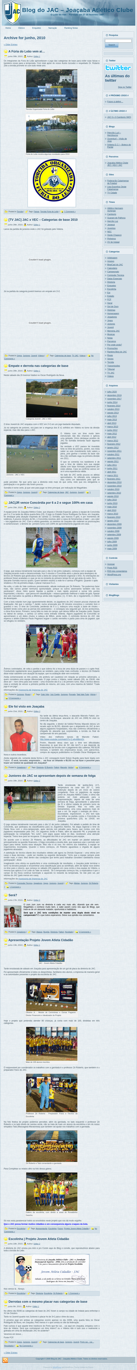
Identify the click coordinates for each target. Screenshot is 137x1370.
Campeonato (113, 271)
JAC (67, 492)
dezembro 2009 (114, 524)
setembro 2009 (114, 534)
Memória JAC (113, 331)
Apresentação (41, 1228)
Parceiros (111, 341)
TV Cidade (112, 193)
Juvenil (34, 356)
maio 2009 (112, 548)
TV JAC (75, 356)
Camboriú (111, 214)
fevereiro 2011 (113, 479)
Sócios (110, 359)
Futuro (60, 1228)
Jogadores (21, 767)
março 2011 (112, 475)
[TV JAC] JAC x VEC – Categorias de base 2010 (43, 220)
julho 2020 (112, 392)
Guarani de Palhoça (116, 218)
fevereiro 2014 (113, 406)
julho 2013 (112, 416)
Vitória (92, 694)
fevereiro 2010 (113, 517)
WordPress (57, 1367)
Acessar (111, 564)
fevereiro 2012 (113, 444)
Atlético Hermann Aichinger (115, 209)
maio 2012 (112, 433)
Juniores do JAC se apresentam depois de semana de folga (52, 775)
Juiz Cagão (55, 694)
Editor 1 (37, 56)
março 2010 (112, 514)
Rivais (27, 694)
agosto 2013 (113, 413)
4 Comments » (85, 767)
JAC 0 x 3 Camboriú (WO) (119, 117)
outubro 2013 (113, 409)
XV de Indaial (113, 242)
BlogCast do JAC (115, 264)
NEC (109, 231)
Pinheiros (111, 239)
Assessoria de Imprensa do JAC (32, 690)
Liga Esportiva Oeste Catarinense (116, 188)
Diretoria (40, 767)
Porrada (72, 694)
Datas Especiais (114, 278)
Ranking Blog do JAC (117, 352)
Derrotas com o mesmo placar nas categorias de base (48, 1301)
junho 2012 (112, 430)
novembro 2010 (114, 486)
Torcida (20, 212)
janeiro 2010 (113, 521)
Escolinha (21, 1228)
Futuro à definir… (115, 101)
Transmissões (113, 366)
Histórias (111, 310)
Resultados (9, 1346)
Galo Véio (45, 694)
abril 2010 (111, 510)
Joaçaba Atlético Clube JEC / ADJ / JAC (117, 164)
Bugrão (46, 932)
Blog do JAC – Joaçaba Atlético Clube (77, 10)
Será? (13, 895)
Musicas (111, 334)
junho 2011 (112, 468)
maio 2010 (112, 507)
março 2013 (112, 426)
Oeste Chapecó (114, 235)
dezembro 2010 (114, 482)
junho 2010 (112, 503)
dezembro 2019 (114, 395)
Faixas (36, 212)
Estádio (110, 296)
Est (108, 292)
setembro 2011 (114, 458)
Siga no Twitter (125, 87)
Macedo (63, 767)
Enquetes (111, 285)
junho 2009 (112, 545)
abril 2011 (111, 472)
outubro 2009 (113, 531)
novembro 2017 (114, 399)
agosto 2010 (113, 496)
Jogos (19, 356)
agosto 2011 (113, 461)
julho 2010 (112, 500)
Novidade (69, 932)
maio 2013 (112, 419)
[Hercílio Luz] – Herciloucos (114, 134)
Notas (110, 338)
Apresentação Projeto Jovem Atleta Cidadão (40, 940)
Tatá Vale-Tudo (83, 694)
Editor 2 (37, 507)
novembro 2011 (114, 451)
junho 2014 (112, 402)
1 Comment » (70, 212)
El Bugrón (49, 767)
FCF (109, 299)
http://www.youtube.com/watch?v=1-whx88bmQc (62, 739)
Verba (70, 767)
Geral (109, 303)
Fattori (56, 767)
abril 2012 (111, 437)
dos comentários (117, 571)
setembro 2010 (114, 493)
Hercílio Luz (112, 221)
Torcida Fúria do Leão (49, 212)
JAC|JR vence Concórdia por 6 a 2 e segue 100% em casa (51, 502)
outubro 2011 (113, 454)
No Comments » (26, 1346)
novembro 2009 (114, 528)
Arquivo (110, 261)
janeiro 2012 (113, 447)
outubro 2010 (113, 489)
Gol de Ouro (112, 306)
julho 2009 (112, 541)
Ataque (39, 932)
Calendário (112, 268)
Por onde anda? (114, 345)
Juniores (26, 356)
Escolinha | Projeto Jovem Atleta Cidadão (39, 1239)
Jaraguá (111, 224)
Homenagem (113, 313)
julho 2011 (112, 465)
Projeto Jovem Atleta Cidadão (76, 1228)
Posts (112, 568)
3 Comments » (15, 698)
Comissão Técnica (24, 883)
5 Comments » (85, 932)
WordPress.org (114, 574)
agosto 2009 (113, 538)
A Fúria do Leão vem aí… (26, 51)
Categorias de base (63, 356)
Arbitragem (112, 258)
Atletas (77, 883)
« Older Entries (10, 44)
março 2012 (112, 440)
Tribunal (111, 369)
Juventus (111, 228)
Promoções (112, 348)
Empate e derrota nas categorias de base (38, 366)
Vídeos (41, 356)
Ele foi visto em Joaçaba (26, 706)
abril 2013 (111, 423)
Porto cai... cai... (87, 1342)
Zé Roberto (93, 883)
